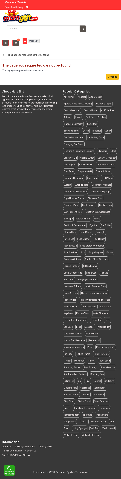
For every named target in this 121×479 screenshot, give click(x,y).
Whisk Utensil (108, 428)
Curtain (67, 185)
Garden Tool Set (72, 266)
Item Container (89, 306)
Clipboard (102, 151)
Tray (112, 421)
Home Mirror (70, 300)
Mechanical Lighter (73, 333)
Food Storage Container (92, 245)
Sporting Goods (71, 394)
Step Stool (69, 401)
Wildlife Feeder (71, 435)
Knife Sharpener (101, 313)
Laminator (96, 320)
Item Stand (105, 306)
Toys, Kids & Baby (97, 421)
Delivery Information (25, 446)
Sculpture (109, 381)
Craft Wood (107, 178)
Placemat (79, 360)
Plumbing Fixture (72, 367)
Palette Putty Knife (105, 347)
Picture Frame (83, 354)
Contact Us (30, 450)
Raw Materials (108, 367)
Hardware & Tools (72, 286)
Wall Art (94, 428)
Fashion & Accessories (75, 225)
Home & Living (71, 293)
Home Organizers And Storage (95, 300)
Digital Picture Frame (74, 198)
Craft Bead (92, 178)
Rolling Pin (69, 381)
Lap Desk (68, 327)
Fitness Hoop (70, 232)
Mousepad (94, 340)
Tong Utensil (70, 421)
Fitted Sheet (86, 232)
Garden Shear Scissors (96, 259)
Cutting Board (81, 185)
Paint (90, 347)
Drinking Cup (105, 205)
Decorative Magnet (101, 185)
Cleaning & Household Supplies (79, 151)
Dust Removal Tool (73, 212)
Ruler (87, 381)
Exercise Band (83, 218)
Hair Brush (91, 273)
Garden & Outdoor (72, 259)
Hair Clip (104, 273)
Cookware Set (86, 164)
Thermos (87, 415)
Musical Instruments (74, 347)
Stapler (86, 394)
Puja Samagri (90, 367)
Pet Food (68, 354)
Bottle (86, 130)
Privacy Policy (45, 446)
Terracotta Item (71, 415)
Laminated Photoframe (75, 320)
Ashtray (68, 117)
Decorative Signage (100, 191)
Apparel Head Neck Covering (78, 103)
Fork (83, 252)
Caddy (107, 130)
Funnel (110, 252)
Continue (112, 77)
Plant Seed (104, 360)
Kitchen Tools (82, 313)
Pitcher (67, 360)
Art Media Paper (103, 103)
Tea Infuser (104, 408)
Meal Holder (104, 327)
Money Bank (92, 333)
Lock (78, 327)
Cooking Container (107, 158)
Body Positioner (71, 130)
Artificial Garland (72, 110)
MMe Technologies (79, 472)
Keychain (68, 313)
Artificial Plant (91, 110)
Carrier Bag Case (95, 137)
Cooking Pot (70, 164)
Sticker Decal (84, 401)
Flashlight (100, 232)
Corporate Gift (85, 171)
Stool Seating (101, 401)
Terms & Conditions (12, 450)
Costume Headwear (74, 178)
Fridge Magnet (96, 252)
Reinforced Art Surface (75, 374)
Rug (79, 381)
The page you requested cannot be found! (28, 55)
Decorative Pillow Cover (75, 191)
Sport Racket (99, 388)
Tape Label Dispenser (84, 408)
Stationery (98, 394)
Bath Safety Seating (96, 117)
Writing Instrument (91, 435)
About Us (7, 446)
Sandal (97, 381)
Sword (67, 408)
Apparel (82, 97)
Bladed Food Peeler (73, 124)
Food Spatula (70, 245)
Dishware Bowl (95, 198)
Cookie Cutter (87, 158)
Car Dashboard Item (74, 137)
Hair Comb (69, 279)
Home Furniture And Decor (94, 293)
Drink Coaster (89, 205)
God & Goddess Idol (73, 273)
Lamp (107, 320)
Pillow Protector (101, 354)
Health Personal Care (95, 286)
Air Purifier (69, 97)
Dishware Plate (71, 205)
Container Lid (70, 158)
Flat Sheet (69, 239)
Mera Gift (33, 41)
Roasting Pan (97, 374)
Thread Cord (102, 415)
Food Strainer (70, 252)
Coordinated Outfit (106, 164)
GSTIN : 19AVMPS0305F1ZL (16, 455)
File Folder (106, 225)
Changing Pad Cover (74, 144)
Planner (91, 360)
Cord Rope (69, 171)
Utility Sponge (80, 428)
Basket (78, 117)
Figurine (93, 225)
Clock (113, 151)
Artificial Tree (107, 110)
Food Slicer (99, 239)
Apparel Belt (95, 97)
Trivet (66, 428)
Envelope (68, 218)
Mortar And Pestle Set (75, 340)
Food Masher (83, 239)
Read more (26, 112)
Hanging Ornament (87, 279)
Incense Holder (71, 306)
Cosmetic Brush (103, 171)
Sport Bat (85, 388)
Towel (83, 421)
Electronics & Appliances (98, 212)
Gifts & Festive (90, 266)
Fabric (97, 218)
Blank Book (92, 124)
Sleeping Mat (70, 388)
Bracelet (96, 130)
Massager (89, 327)
